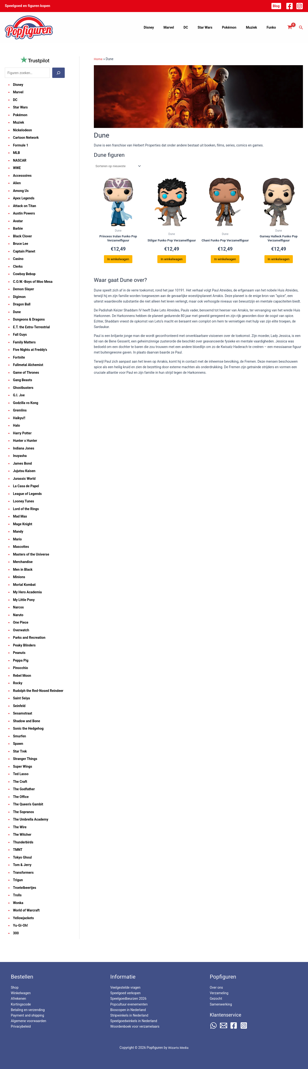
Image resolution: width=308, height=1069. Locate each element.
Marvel (185, 27)
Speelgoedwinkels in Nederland (133, 1021)
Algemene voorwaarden (28, 1021)
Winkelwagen (21, 993)
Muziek (255, 27)
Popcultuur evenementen (129, 1004)
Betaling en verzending (28, 1010)
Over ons (216, 987)
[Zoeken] (58, 73)
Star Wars (215, 27)
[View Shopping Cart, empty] (290, 27)
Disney (167, 27)
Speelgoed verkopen (125, 993)
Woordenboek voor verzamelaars (134, 1026)
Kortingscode (21, 1004)
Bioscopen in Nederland (128, 1010)
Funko (272, 27)
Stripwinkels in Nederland (129, 1015)
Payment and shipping (27, 1015)
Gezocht (216, 998)
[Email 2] (223, 1025)
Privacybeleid (21, 1026)
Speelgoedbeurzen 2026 (128, 998)
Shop (15, 987)
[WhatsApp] (213, 1025)
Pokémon (236, 27)
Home (98, 59)
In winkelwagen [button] (118, 261)
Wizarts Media (178, 1048)
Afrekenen (18, 998)
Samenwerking (221, 1004)
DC (199, 27)
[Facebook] (289, 6)
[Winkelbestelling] (119, 166)
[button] (276, 6)
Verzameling (219, 993)
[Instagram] (299, 6)
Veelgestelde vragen (125, 987)
